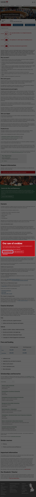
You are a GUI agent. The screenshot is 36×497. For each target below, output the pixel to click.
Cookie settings (5, 254)
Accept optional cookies (7, 251)
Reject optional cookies (18, 251)
